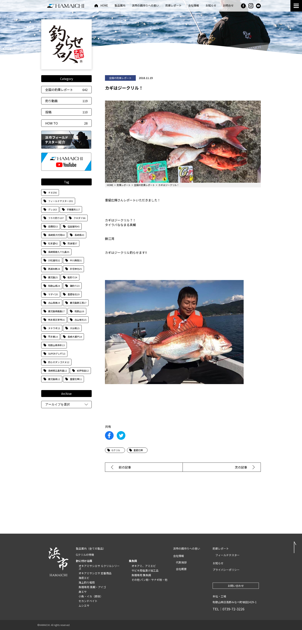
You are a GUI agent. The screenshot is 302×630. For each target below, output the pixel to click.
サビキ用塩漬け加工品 (145, 570)
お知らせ (211, 5)
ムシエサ (84, 605)
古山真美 (54, 302)
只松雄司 (54, 260)
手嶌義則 (73, 209)
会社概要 (181, 569)
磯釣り (75, 285)
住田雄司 (74, 226)
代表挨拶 (181, 562)
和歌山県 (54, 285)
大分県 (75, 328)
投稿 (66, 112)
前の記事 (125, 467)
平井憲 (53, 336)
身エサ (83, 592)
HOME (104, 5)
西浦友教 (54, 268)
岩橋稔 (53, 226)
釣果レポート (173, 5)
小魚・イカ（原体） (91, 596)
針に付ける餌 (84, 561)
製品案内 (120, 5)
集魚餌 (133, 561)
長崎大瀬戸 (75, 336)
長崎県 (79, 234)
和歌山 (79, 311)
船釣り (72, 277)
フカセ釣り (56, 218)
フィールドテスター (60, 201)
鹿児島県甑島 (56, 311)
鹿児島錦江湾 (78, 302)
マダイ (53, 294)
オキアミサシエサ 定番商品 (95, 573)
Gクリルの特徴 (85, 555)
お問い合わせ (236, 586)
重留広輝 (76, 379)
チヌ (52, 192)
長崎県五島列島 (57, 370)
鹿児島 (53, 277)
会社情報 (193, 5)
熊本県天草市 (56, 319)
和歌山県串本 (56, 345)
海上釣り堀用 (87, 582)
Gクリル (116, 450)
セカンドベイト (88, 601)
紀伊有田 (83, 370)
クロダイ (80, 218)
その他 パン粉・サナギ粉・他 (149, 580)
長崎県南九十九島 (58, 251)
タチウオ (54, 328)
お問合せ (228, 5)
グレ (52, 209)
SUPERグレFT (56, 353)
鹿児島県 (54, 379)
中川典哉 (76, 260)
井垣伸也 (76, 268)
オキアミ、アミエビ (144, 566)
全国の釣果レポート (66, 89)
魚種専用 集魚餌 (141, 575)
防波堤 (72, 243)
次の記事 (241, 467)
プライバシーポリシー (226, 570)
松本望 (53, 243)
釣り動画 (66, 100)
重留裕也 (74, 294)
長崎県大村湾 (56, 234)
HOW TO (66, 123)
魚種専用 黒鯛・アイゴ (92, 587)
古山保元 (80, 319)
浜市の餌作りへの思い (145, 5)
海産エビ (84, 578)
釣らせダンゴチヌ (58, 362)
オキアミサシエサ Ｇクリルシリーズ (99, 567)
